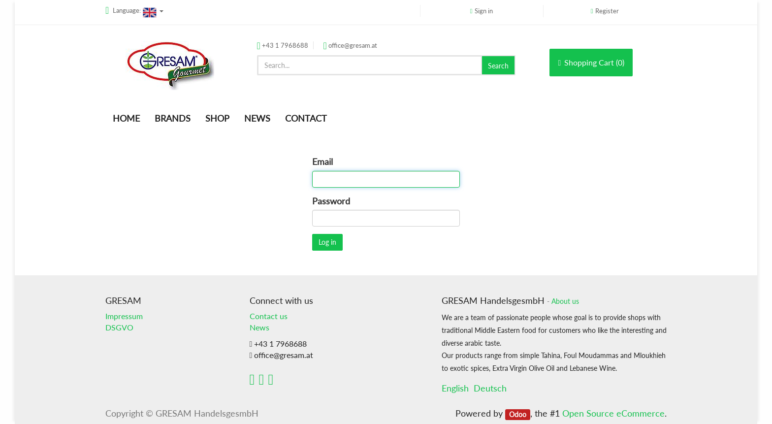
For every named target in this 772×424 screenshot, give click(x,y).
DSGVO (119, 327)
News (259, 327)
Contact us (269, 316)
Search (498, 66)
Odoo (517, 414)
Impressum (124, 316)
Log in (327, 242)
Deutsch (490, 388)
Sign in (484, 11)
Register (607, 11)
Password (331, 201)
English (455, 388)
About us (565, 301)
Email (322, 161)
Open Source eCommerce (613, 413)
